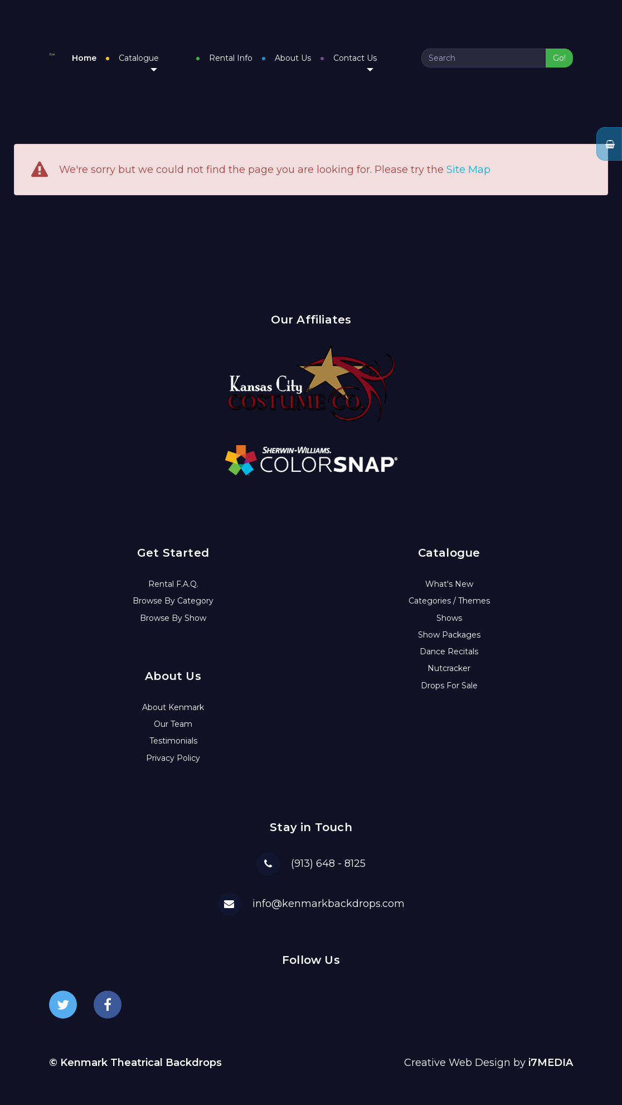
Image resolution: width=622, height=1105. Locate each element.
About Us (321, 55)
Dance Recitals (449, 645)
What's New (449, 577)
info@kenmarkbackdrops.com (328, 896)
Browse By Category (173, 594)
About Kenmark (173, 701)
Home (140, 55)
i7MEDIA (550, 1056)
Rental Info (258, 55)
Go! (559, 55)
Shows (449, 611)
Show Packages (449, 628)
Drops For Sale (449, 678)
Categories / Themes (449, 594)
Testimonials (173, 734)
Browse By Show (173, 611)
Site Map (468, 163)
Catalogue (194, 59)
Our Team (173, 717)
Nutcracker (448, 662)
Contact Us (383, 59)
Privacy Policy (173, 751)
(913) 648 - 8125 (328, 856)
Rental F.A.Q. (173, 577)
